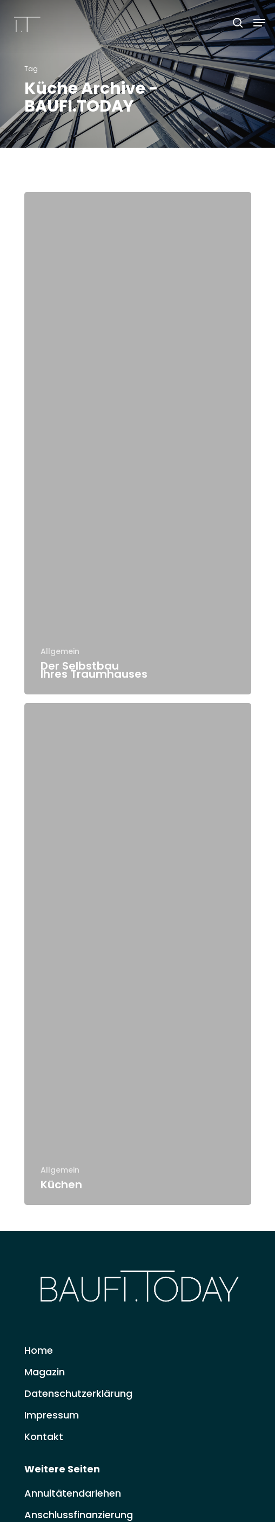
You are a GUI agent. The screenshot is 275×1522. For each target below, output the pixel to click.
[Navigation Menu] (259, 22)
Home (38, 1350)
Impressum (51, 1415)
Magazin (44, 1372)
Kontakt (43, 1436)
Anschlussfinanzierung (78, 1514)
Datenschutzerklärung (78, 1393)
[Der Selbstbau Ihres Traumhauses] (137, 443)
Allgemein (60, 651)
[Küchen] (137, 954)
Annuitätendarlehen (72, 1493)
